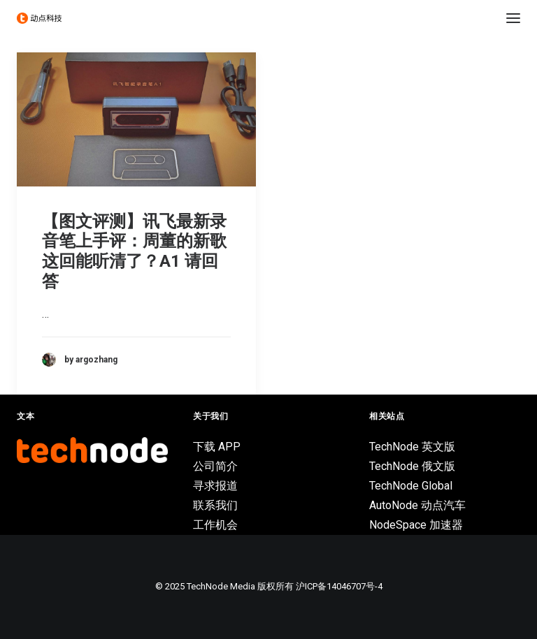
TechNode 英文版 (412, 446)
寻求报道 (215, 485)
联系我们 (215, 505)
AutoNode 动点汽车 (417, 505)
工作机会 (215, 524)
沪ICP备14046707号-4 (339, 586)
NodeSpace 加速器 (416, 524)
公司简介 (215, 466)
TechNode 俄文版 (412, 466)
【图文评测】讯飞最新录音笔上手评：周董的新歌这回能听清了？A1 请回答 (134, 251)
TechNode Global (410, 485)
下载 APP (217, 446)
